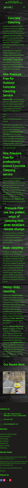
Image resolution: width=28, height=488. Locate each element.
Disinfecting (3, 448)
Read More (2, 471)
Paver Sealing (4, 438)
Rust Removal (4, 443)
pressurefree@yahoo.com (11, 424)
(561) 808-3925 (8, 419)
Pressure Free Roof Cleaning (8, 434)
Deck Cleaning (4, 441)
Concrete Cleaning (5, 436)
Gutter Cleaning (4, 445)
